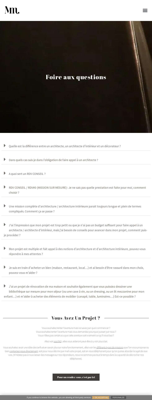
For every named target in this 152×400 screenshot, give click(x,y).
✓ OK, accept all (100, 397)
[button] (145, 10)
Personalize (119, 397)
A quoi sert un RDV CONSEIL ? (27, 174)
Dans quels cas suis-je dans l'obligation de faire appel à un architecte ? (53, 160)
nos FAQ (58, 341)
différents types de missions (109, 347)
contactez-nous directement (24, 351)
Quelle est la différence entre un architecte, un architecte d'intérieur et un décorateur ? (65, 146)
